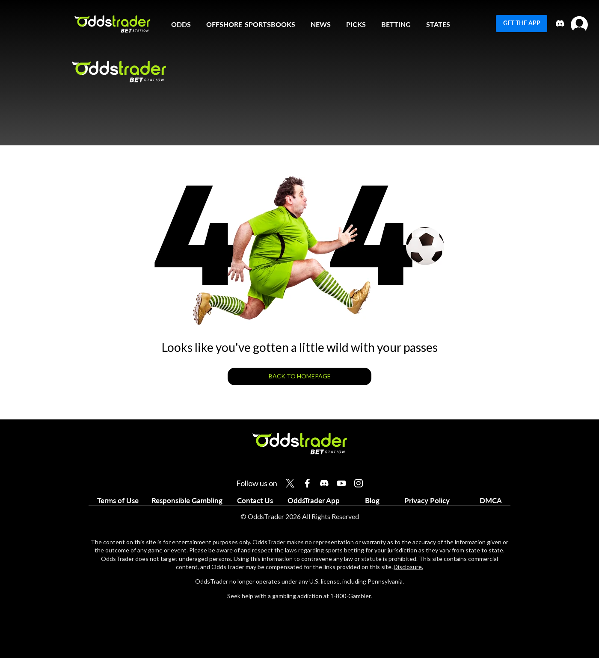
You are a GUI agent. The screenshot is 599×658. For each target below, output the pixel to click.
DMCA (491, 500)
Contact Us (255, 500)
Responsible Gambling (186, 500)
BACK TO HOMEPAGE (300, 376)
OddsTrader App (314, 500)
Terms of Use (118, 500)
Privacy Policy (427, 500)
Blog (372, 500)
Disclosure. (408, 566)
